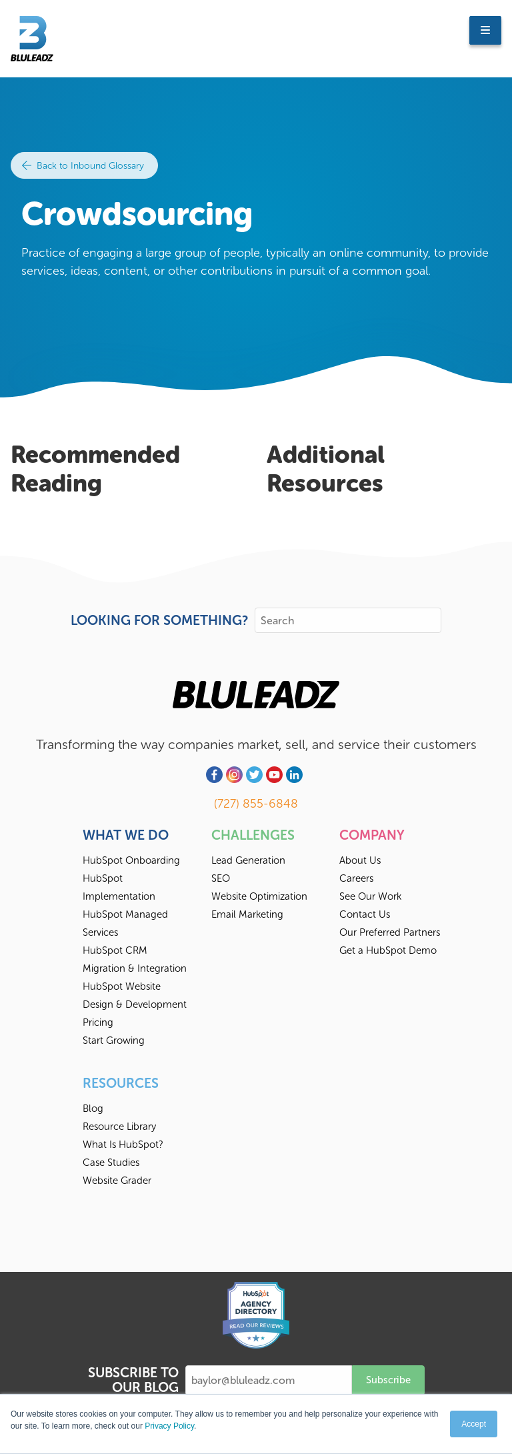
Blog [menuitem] (93, 1109)
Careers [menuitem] (356, 878)
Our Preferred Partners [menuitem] (389, 932)
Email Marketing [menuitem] (247, 914)
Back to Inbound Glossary (83, 165)
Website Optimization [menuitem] (259, 896)
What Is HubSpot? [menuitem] (123, 1145)
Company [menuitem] (372, 835)
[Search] (348, 620)
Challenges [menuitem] (253, 835)
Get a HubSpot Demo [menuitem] (388, 950)
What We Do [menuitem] (126, 835)
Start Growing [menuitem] (114, 1040)
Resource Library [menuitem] (119, 1127)
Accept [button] (473, 1424)
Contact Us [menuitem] (364, 914)
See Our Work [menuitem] (370, 896)
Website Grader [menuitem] (117, 1181)
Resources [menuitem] (121, 1083)
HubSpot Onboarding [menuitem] (131, 860)
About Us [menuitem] (360, 860)
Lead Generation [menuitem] (248, 860)
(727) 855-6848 (256, 803)
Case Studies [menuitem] (111, 1163)
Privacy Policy (169, 1426)
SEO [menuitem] (220, 878)
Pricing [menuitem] (98, 1022)
